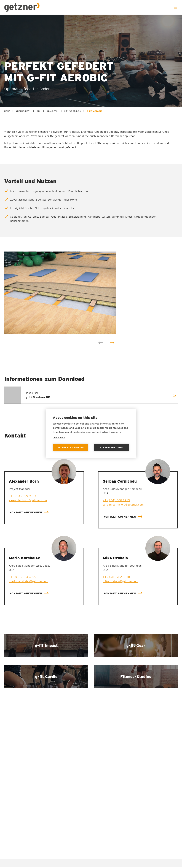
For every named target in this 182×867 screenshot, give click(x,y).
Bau (38, 111)
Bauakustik (52, 111)
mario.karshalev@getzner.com (28, 581)
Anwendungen (23, 111)
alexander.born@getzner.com (28, 500)
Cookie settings (111, 447)
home (7, 111)
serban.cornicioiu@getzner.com (123, 504)
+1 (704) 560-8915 (116, 500)
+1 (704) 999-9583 (22, 496)
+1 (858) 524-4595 (22, 577)
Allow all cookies (70, 447)
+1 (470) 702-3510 (116, 577)
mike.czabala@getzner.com (120, 581)
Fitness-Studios (72, 111)
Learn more (59, 437)
